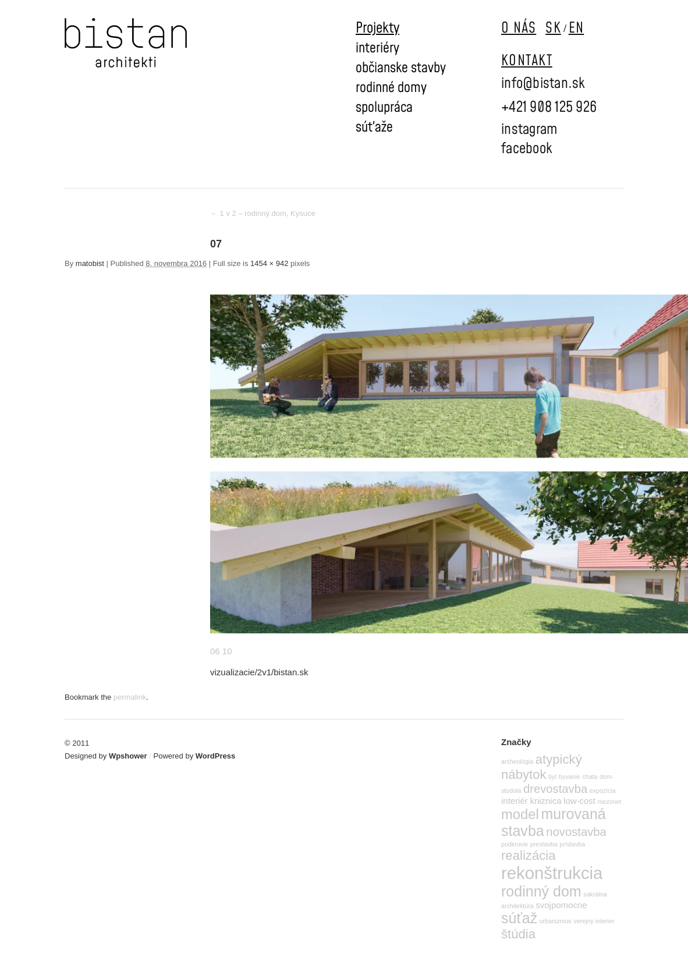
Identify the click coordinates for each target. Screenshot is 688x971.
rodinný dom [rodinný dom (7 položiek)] (541, 891)
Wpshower (128, 756)
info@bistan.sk (543, 83)
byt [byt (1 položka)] (552, 776)
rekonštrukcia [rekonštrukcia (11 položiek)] (551, 873)
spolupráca (384, 108)
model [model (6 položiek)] (520, 814)
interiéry (377, 48)
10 (227, 651)
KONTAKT (526, 61)
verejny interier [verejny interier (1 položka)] (594, 920)
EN (576, 28)
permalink (130, 697)
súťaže (374, 127)
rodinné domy (391, 88)
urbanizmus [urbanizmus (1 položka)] (556, 920)
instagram (529, 129)
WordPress (215, 756)
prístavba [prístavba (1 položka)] (572, 844)
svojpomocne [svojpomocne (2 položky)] (561, 905)
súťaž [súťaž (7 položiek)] (519, 918)
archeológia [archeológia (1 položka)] (517, 761)
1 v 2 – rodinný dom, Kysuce (262, 213)
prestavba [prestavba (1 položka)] (544, 844)
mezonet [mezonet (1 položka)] (610, 801)
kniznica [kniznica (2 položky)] (545, 801)
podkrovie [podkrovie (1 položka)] (514, 844)
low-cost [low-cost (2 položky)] (579, 801)
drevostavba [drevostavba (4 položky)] (555, 788)
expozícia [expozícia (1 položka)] (603, 790)
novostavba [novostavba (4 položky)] (576, 831)
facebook (526, 149)
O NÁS (518, 28)
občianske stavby (401, 68)
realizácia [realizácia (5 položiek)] (528, 855)
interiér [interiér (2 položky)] (514, 801)
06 (215, 651)
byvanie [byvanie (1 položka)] (569, 776)
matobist (90, 263)
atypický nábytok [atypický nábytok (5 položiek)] (541, 767)
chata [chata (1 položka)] (589, 776)
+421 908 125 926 (549, 107)
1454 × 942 (269, 263)
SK (553, 28)
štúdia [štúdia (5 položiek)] (518, 934)
